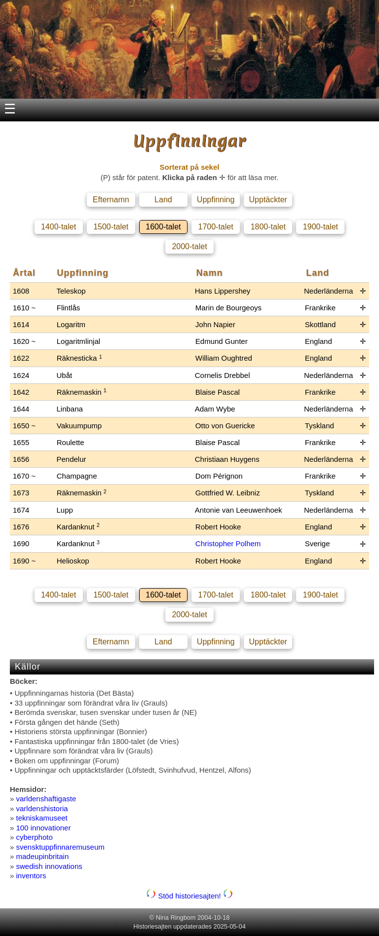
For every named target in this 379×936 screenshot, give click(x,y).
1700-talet (215, 227)
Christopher (215, 543)
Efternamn (111, 199)
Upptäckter (268, 199)
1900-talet (320, 227)
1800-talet (268, 227)
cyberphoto (34, 837)
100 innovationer (43, 828)
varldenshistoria (42, 808)
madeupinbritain (42, 856)
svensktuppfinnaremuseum (60, 847)
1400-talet (58, 227)
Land (163, 199)
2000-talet (189, 246)
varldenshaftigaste (46, 798)
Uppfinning (216, 199)
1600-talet (163, 227)
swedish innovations (49, 866)
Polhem (248, 543)
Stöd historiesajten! (189, 896)
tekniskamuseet (42, 818)
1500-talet (110, 227)
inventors (31, 875)
